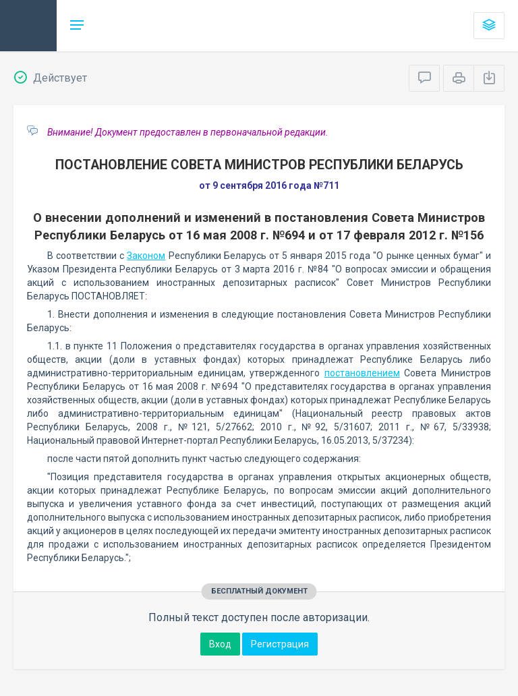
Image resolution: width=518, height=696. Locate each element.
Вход (220, 644)
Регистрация (280, 644)
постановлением (362, 373)
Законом (146, 255)
